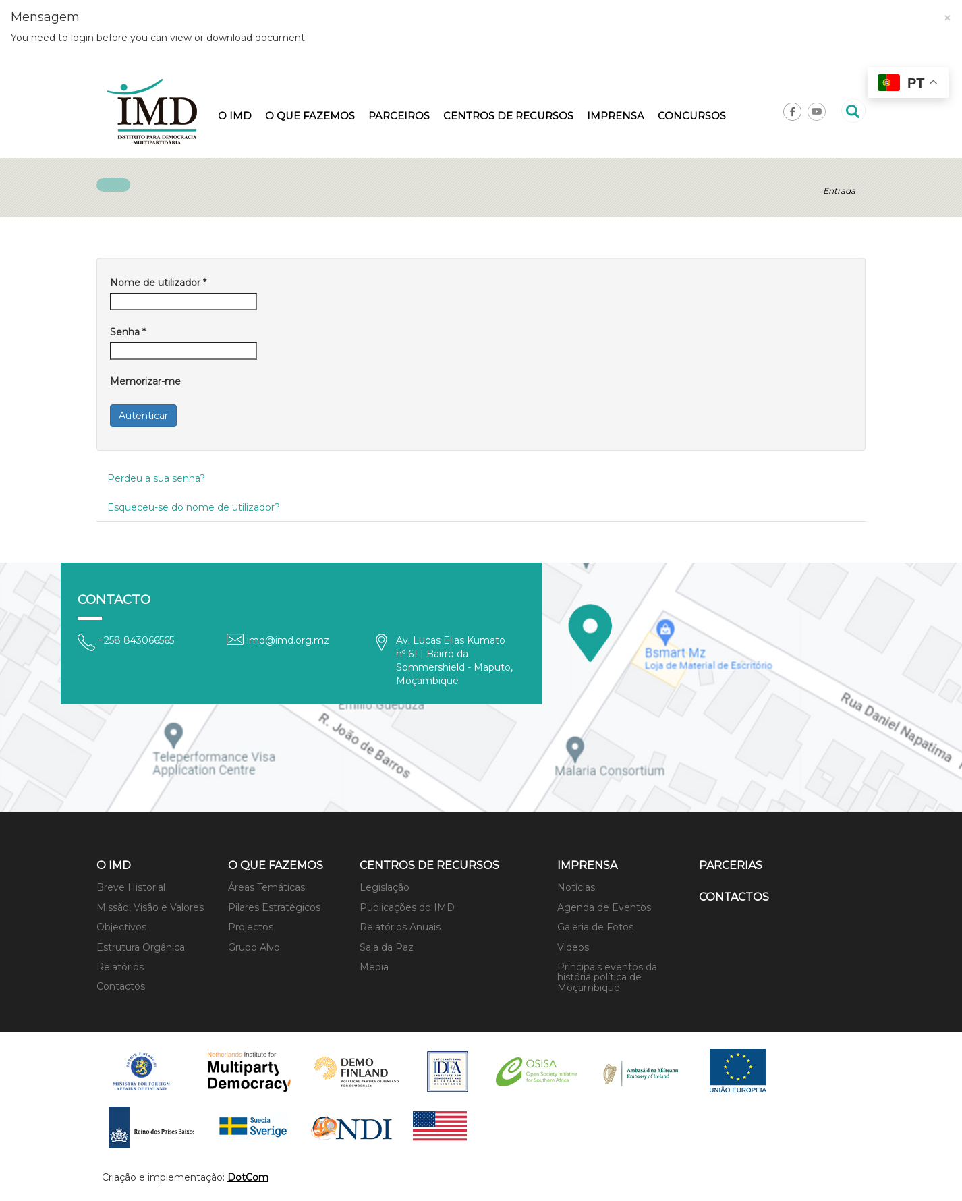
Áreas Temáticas (266, 887)
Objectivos (121, 927)
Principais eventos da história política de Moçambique (607, 977)
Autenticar (143, 416)
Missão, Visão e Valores (150, 907)
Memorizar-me (145, 381)
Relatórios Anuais (400, 927)
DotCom (247, 1177)
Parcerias (730, 865)
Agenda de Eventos (604, 907)
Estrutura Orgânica (140, 947)
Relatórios (120, 967)
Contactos (120, 986)
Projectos (250, 927)
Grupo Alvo (254, 947)
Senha (128, 332)
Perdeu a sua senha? (156, 478)
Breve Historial (130, 887)
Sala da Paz (387, 947)
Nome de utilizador (158, 283)
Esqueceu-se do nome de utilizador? (193, 507)
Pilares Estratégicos (274, 907)
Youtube (817, 112)
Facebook (792, 112)
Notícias (576, 887)
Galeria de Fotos (595, 927)
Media (374, 967)
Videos (573, 947)
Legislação (384, 887)
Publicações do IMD (407, 907)
